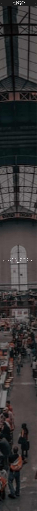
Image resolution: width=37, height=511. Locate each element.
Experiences (15, 256)
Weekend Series (21, 256)
